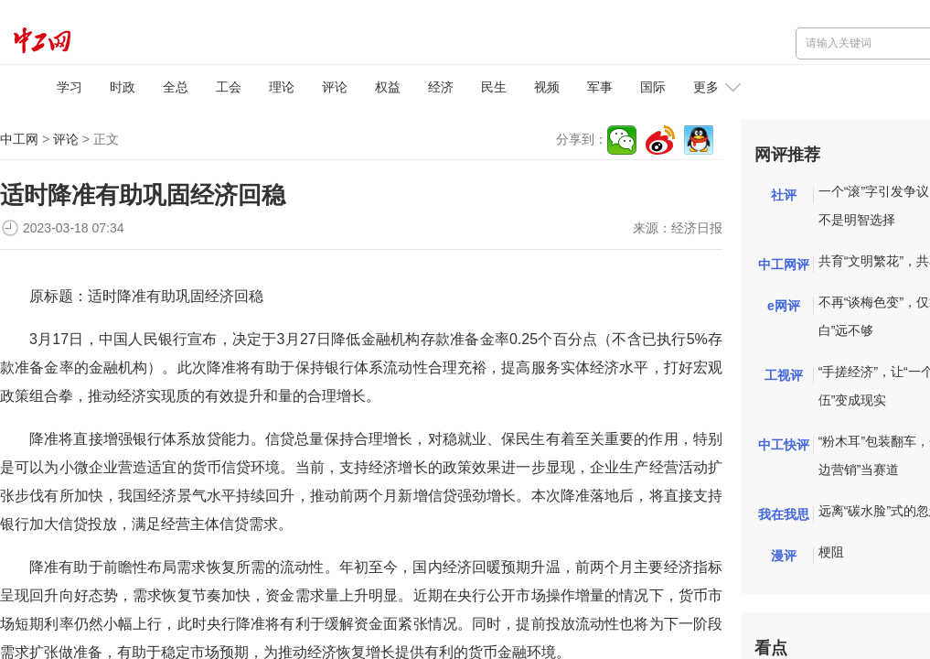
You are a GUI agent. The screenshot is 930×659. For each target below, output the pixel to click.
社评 (783, 195)
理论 (281, 87)
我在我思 (783, 514)
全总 (175, 87)
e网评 (783, 305)
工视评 (783, 375)
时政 (122, 87)
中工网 (19, 139)
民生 (494, 87)
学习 (69, 87)
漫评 (783, 555)
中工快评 (783, 445)
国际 (653, 87)
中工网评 (783, 264)
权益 (388, 87)
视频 (547, 87)
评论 (334, 87)
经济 (441, 87)
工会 (228, 87)
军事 (600, 87)
